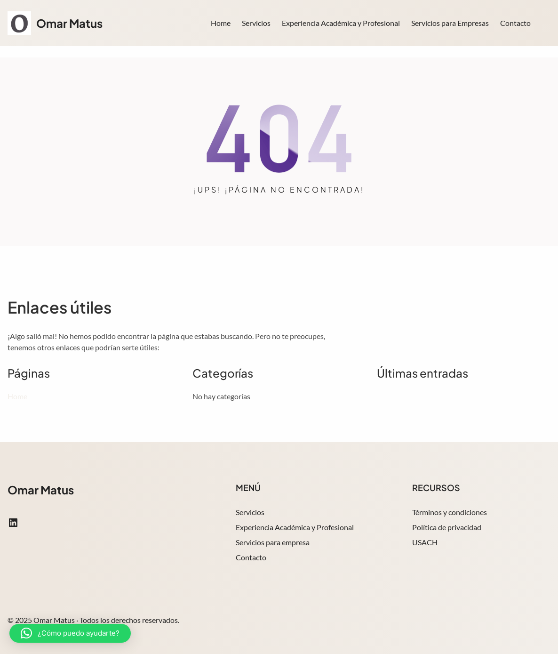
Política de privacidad (446, 527)
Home (221, 22)
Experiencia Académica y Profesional (295, 527)
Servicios (250, 512)
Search (546, 24)
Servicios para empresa (273, 542)
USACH (425, 542)
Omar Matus (69, 23)
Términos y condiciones (449, 512)
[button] (70, 633)
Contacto (251, 557)
